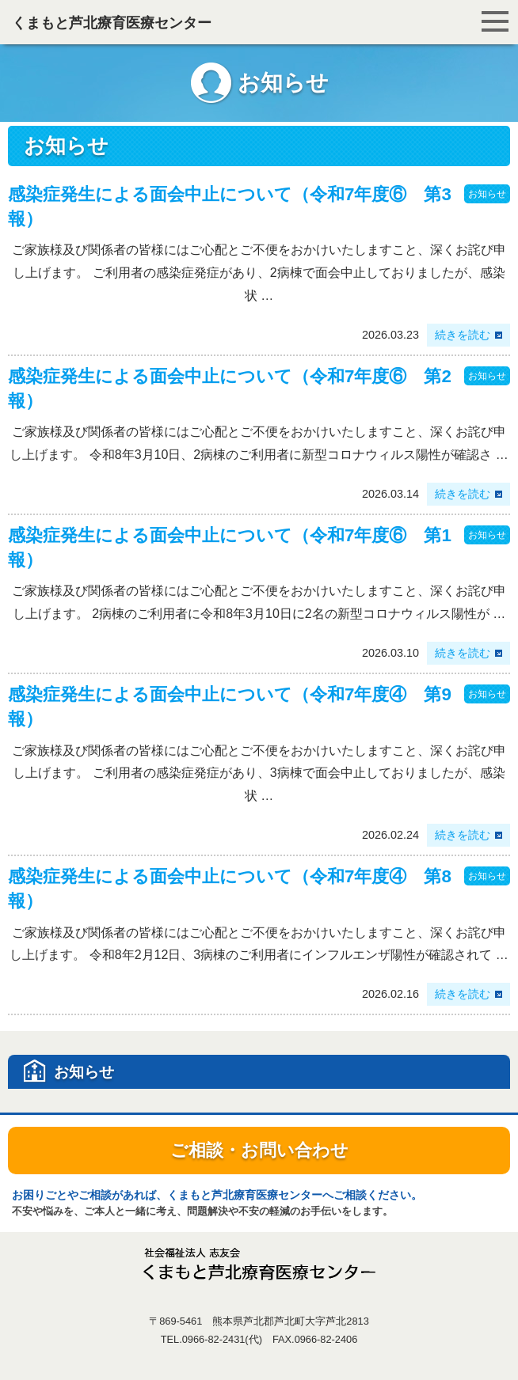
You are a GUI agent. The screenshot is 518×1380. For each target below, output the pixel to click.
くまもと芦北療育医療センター (111, 23)
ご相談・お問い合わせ (259, 1150)
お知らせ (487, 193)
